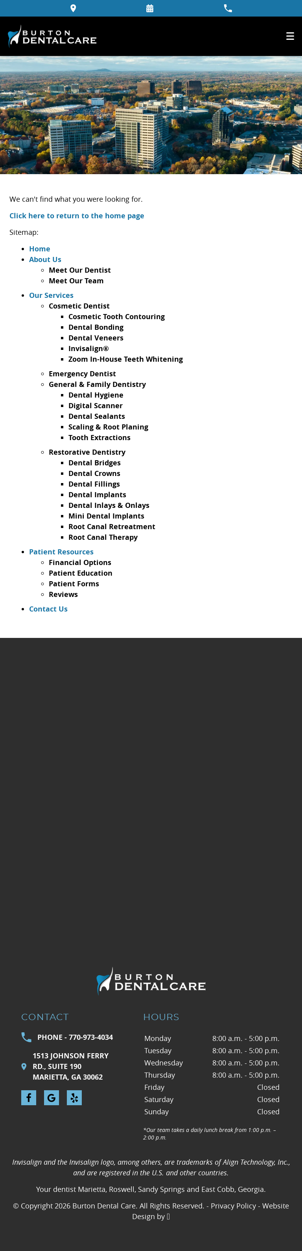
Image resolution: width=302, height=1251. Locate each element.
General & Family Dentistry (97, 384)
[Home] (52, 36)
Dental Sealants (96, 416)
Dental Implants (97, 495)
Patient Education (80, 573)
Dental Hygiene (95, 395)
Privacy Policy (233, 1205)
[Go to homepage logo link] (151, 981)
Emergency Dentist (82, 374)
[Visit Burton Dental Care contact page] (151, 782)
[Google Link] (51, 1097)
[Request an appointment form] (149, 8)
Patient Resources (61, 552)
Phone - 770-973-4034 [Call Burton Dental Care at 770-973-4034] (67, 1037)
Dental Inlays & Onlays (108, 505)
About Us (45, 259)
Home (39, 249)
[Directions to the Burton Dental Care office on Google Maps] (73, 8)
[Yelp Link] (74, 1097)
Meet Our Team (76, 281)
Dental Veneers (95, 338)
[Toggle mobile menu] (290, 36)
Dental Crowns (94, 473)
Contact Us (48, 609)
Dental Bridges (94, 463)
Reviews (63, 594)
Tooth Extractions (99, 437)
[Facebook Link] (28, 1097)
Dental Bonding (95, 327)
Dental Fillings (94, 484)
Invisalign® (88, 348)
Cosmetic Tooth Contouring (116, 317)
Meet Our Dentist (80, 270)
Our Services (51, 295)
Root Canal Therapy (103, 537)
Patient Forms (74, 584)
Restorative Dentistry (87, 452)
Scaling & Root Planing (108, 427)
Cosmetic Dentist (79, 306)
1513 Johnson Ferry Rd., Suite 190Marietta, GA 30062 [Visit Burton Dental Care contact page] (65, 1066)
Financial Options (80, 562)
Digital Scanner (95, 406)
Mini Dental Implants (106, 516)
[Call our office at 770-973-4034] (228, 8)
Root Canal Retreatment (111, 527)
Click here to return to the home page (76, 216)
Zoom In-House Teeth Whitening (125, 359)
